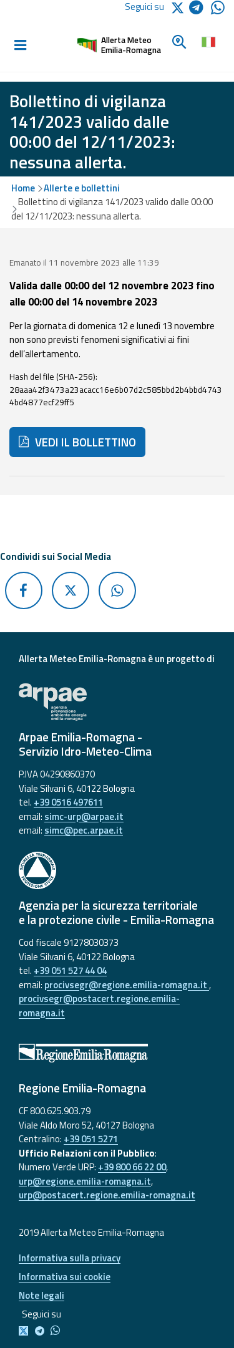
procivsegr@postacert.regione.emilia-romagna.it (99, 1005)
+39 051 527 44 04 (70, 970)
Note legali (41, 1295)
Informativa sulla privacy (69, 1258)
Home (23, 188)
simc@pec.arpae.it (83, 830)
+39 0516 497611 (68, 802)
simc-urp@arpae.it (84, 816)
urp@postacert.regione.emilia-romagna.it (107, 1195)
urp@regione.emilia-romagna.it (85, 1181)
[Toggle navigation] (20, 45)
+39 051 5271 (91, 1139)
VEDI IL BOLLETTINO (77, 442)
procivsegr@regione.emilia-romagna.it (126, 985)
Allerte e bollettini (82, 188)
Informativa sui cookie (64, 1276)
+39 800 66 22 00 (132, 1167)
